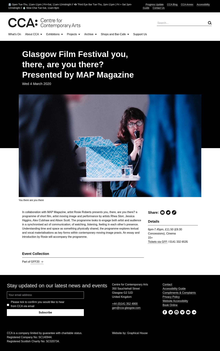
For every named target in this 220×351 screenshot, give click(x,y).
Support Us (140, 34)
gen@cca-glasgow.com (126, 307)
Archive (90, 34)
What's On (14, 34)
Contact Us (158, 8)
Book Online (170, 305)
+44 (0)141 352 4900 (125, 303)
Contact (167, 284)
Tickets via (157, 241)
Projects (73, 34)
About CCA (33, 34)
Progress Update (155, 4)
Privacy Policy (171, 296)
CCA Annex (187, 4)
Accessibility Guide (174, 288)
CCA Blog (172, 4)
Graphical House (137, 333)
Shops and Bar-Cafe (115, 34)
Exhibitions (54, 34)
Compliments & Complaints (179, 292)
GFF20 (37, 262)
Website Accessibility (175, 301)
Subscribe (45, 312)
